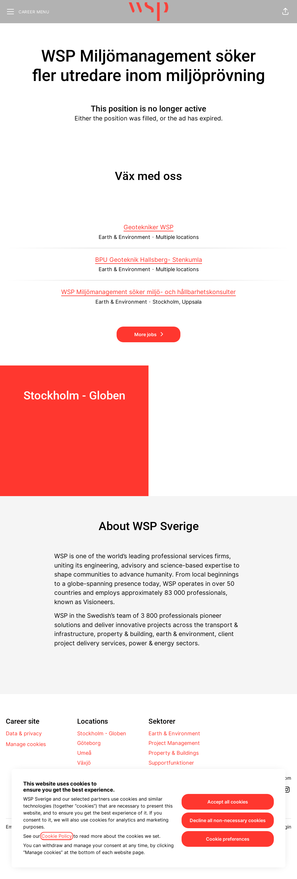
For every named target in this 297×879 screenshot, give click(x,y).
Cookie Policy (56, 836)
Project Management (174, 743)
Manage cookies (26, 744)
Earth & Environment (174, 733)
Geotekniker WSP (148, 227)
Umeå (84, 753)
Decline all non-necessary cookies (228, 820)
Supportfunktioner (171, 763)
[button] (285, 11)
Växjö (84, 763)
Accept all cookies (227, 802)
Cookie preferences (227, 839)
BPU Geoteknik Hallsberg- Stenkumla (148, 259)
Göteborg (89, 743)
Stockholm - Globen (101, 733)
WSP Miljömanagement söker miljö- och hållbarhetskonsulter (148, 292)
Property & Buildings (173, 753)
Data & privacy (24, 733)
